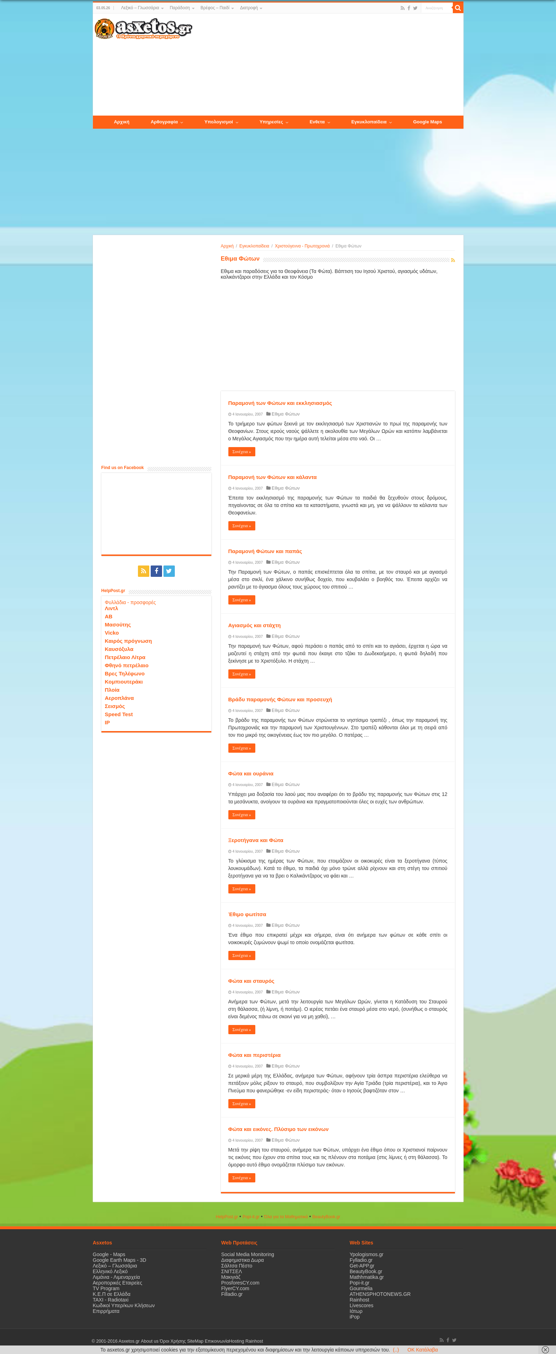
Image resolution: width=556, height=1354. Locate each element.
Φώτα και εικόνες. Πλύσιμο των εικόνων (278, 1129)
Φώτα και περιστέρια (254, 1055)
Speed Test (119, 714)
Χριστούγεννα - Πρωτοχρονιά (302, 246)
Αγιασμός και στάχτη (254, 625)
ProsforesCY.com (240, 1283)
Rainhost (359, 1300)
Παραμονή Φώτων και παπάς (265, 551)
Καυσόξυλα (119, 649)
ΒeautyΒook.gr (326, 1216)
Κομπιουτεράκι (124, 682)
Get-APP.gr (362, 1266)
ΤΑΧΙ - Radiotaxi (111, 1300)
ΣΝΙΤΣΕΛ (231, 1271)
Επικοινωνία (217, 1341)
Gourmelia (361, 1288)
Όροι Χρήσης (173, 1341)
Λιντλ (111, 608)
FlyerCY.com (235, 1288)
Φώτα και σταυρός (251, 981)
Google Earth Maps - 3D (119, 1260)
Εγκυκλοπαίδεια (254, 246)
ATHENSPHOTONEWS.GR (380, 1294)
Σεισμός (115, 706)
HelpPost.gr (227, 1216)
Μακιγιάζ (230, 1277)
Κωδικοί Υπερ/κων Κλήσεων (124, 1305)
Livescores (361, 1305)
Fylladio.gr (361, 1260)
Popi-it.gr (251, 1216)
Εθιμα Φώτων (286, 414)
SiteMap (195, 1341)
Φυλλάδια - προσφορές (130, 602)
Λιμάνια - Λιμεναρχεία (116, 1277)
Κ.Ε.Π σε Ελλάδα (111, 1294)
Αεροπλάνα (119, 698)
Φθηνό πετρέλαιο (127, 665)
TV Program (106, 1288)
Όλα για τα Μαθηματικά (286, 1216)
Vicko (112, 633)
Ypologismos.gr (366, 1254)
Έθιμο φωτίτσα (247, 914)
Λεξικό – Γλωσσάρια (140, 7)
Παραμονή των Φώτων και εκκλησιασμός (280, 403)
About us (150, 1341)
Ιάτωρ (356, 1311)
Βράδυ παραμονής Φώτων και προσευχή (280, 699)
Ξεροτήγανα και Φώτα (255, 840)
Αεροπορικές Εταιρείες (118, 1283)
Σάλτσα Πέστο (236, 1266)
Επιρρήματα (106, 1311)
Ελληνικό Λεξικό (110, 1271)
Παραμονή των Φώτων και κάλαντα (272, 477)
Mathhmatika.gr (367, 1277)
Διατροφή (249, 7)
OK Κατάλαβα (422, 1350)
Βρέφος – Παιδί (215, 7)
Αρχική (227, 246)
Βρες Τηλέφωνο (125, 673)
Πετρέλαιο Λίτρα (125, 657)
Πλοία (112, 690)
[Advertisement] (328, 65)
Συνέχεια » (242, 451)
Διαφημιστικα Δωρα (242, 1260)
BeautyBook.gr (366, 1271)
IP (107, 722)
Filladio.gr (232, 1294)
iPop (355, 1317)
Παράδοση (180, 7)
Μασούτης (118, 625)
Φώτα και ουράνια (251, 773)
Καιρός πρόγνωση (128, 641)
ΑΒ (109, 616)
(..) (396, 1350)
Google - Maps (109, 1254)
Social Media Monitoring (247, 1254)
